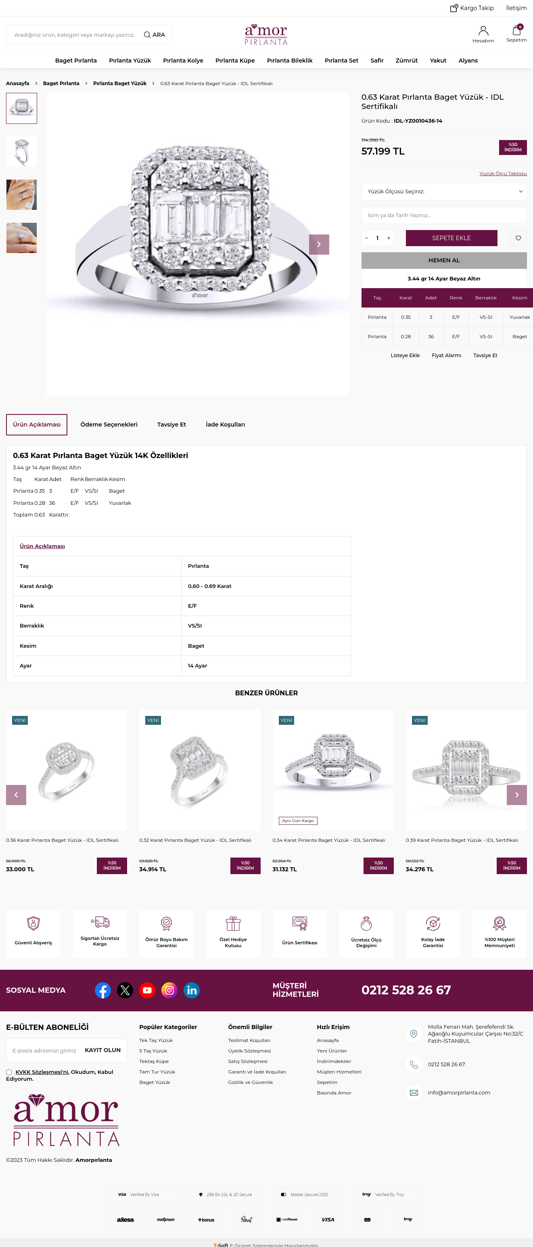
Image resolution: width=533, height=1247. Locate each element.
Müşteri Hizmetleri (339, 1072)
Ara (154, 34)
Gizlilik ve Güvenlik (250, 1082)
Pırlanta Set (341, 60)
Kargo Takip (472, 8)
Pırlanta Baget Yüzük (119, 83)
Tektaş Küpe (154, 1061)
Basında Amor (334, 1093)
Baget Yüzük (154, 1082)
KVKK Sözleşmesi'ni (42, 1072)
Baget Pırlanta (76, 60)
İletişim (516, 8)
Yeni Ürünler (332, 1051)
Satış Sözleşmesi (248, 1061)
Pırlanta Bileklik (290, 60)
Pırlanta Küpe (235, 60)
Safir (376, 60)
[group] (197, 244)
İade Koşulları (225, 424)
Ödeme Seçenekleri (109, 424)
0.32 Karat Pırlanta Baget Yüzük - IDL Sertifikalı (195, 840)
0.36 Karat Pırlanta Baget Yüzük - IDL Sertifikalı (62, 840)
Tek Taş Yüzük (156, 1040)
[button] (319, 244)
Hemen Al (444, 260)
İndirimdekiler (334, 1061)
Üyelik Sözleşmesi (249, 1051)
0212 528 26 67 (406, 990)
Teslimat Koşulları (249, 1040)
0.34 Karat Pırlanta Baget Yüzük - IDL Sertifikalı (329, 840)
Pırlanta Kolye (183, 60)
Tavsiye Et (485, 355)
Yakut (438, 60)
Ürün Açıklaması (37, 424)
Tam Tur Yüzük (157, 1072)
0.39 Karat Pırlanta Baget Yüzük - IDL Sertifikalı (462, 840)
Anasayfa (17, 83)
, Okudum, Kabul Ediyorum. (59, 1075)
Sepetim (327, 1082)
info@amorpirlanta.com (459, 1092)
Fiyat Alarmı (446, 355)
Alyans (468, 60)
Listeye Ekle (405, 355)
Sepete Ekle (452, 238)
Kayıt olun (103, 1050)
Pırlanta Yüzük (130, 60)
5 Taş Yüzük (153, 1051)
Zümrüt (407, 60)
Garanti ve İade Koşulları (257, 1072)
